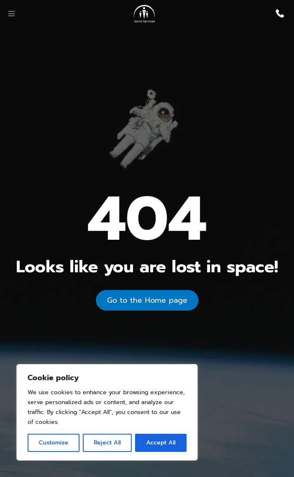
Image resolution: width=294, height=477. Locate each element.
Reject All (107, 442)
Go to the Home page (147, 300)
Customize (53, 442)
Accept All (160, 442)
